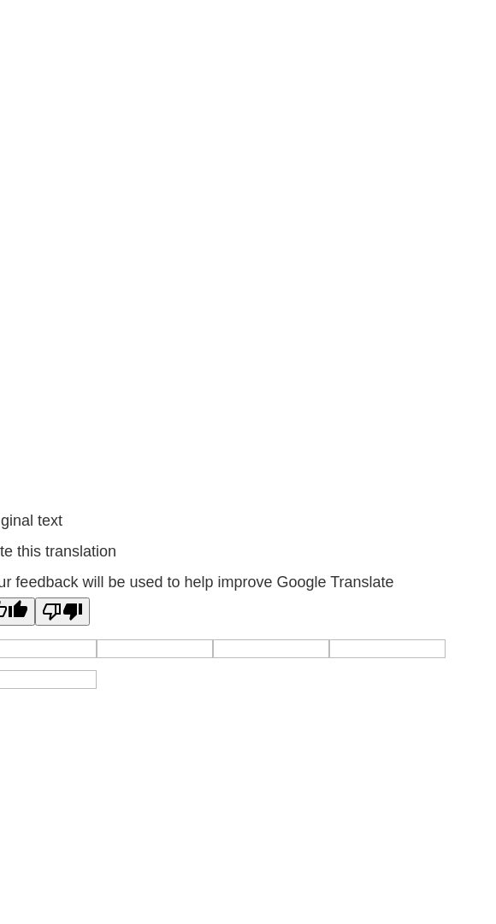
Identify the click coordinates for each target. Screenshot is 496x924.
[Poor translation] (62, 611)
